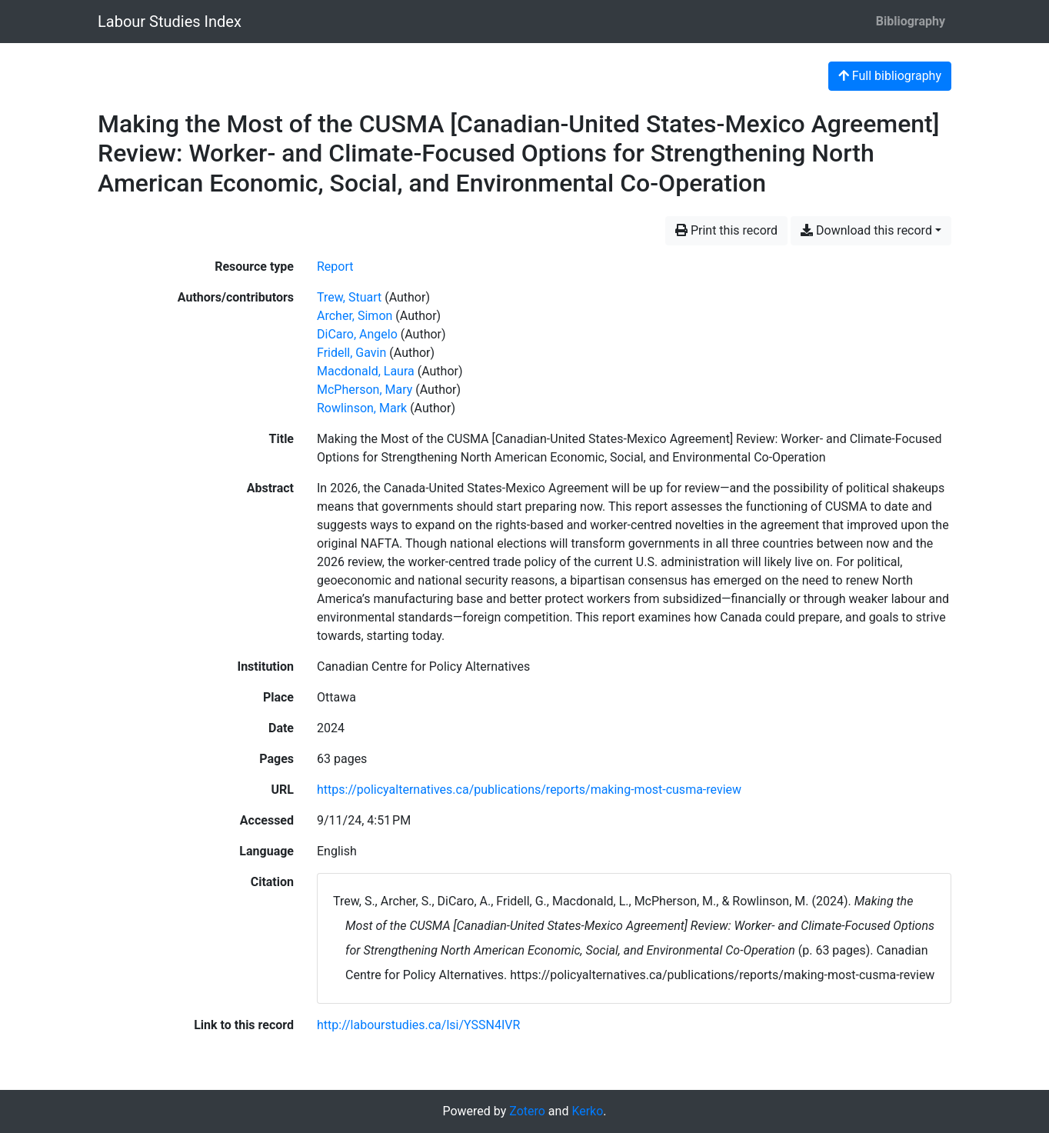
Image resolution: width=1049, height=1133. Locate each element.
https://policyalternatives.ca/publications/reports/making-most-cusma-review (529, 789)
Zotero (527, 1111)
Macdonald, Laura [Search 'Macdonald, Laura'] (366, 371)
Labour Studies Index (169, 21)
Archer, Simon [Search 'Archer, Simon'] (354, 315)
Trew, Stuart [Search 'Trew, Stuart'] (349, 297)
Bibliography (910, 21)
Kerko (587, 1111)
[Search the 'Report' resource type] (335, 266)
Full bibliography (889, 75)
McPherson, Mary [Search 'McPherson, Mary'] (364, 389)
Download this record (866, 230)
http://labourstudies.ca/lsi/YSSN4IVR (418, 1025)
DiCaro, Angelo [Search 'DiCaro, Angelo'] (357, 334)
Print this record (726, 230)
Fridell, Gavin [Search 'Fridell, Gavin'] (351, 352)
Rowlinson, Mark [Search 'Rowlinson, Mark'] (362, 408)
